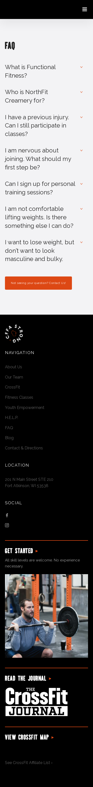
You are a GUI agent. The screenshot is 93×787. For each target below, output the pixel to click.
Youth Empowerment (24, 407)
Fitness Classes (19, 397)
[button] (85, 9)
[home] (27, 9)
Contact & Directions (24, 448)
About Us (13, 367)
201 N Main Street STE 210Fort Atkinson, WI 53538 (29, 482)
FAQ (9, 427)
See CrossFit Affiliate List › (29, 762)
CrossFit (12, 387)
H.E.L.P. (11, 417)
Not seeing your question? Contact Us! (38, 283)
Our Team (14, 377)
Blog (9, 437)
